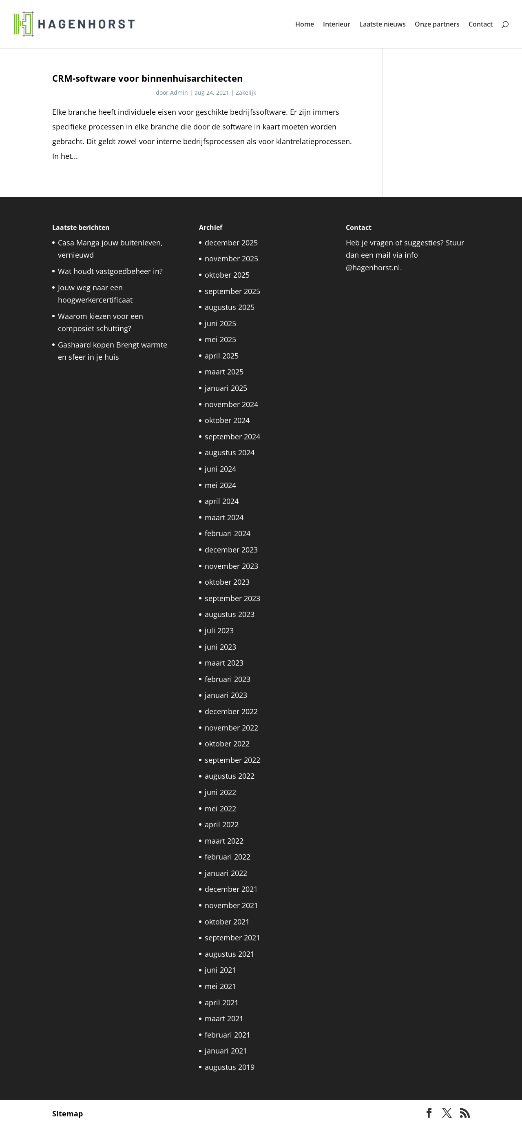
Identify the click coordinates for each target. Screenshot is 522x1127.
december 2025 (231, 242)
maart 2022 (224, 841)
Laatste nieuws (382, 25)
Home (304, 25)
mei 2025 (220, 339)
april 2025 (222, 356)
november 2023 (231, 566)
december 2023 (231, 550)
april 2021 (222, 1002)
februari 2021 (227, 1035)
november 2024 (231, 404)
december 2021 (231, 889)
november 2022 (231, 728)
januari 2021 (226, 1051)
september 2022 (232, 760)
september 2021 (232, 937)
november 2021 (231, 905)
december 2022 (231, 711)
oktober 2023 (227, 582)
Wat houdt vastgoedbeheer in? (110, 271)
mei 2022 (220, 808)
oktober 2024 (227, 420)
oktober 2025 (227, 275)
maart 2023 (224, 663)
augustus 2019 (229, 1067)
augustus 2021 (229, 954)
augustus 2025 (229, 307)
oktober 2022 (227, 743)
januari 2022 (226, 873)
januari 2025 (226, 388)
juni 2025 (220, 323)
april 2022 (222, 824)
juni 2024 (220, 469)
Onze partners (437, 25)
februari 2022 (227, 857)
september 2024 (232, 436)
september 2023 (232, 598)
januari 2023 (226, 695)
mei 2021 (220, 986)
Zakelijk (246, 92)
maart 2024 (224, 517)
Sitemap (67, 1113)
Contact (481, 25)
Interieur (336, 25)
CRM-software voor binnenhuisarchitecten (147, 78)
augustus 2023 (229, 614)
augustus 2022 (229, 776)
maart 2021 (224, 1018)
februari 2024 (227, 533)
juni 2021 (220, 970)
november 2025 (231, 258)
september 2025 (232, 291)
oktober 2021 (227, 922)
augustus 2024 (229, 452)
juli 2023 (219, 630)
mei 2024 (220, 485)
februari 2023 (227, 679)
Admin (179, 92)
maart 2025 (224, 371)
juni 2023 (220, 647)
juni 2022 (220, 792)
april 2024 (222, 501)
